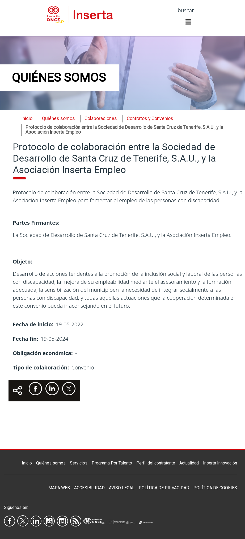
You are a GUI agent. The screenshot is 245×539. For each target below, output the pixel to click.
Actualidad (189, 463)
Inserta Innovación (220, 463)
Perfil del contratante (155, 463)
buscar (186, 10)
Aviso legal (121, 487)
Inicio (26, 118)
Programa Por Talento (112, 463)
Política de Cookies (215, 487)
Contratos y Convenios (150, 118)
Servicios (78, 463)
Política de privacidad (164, 487)
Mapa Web (59, 487)
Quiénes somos (51, 463)
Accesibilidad (89, 487)
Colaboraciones (101, 118)
